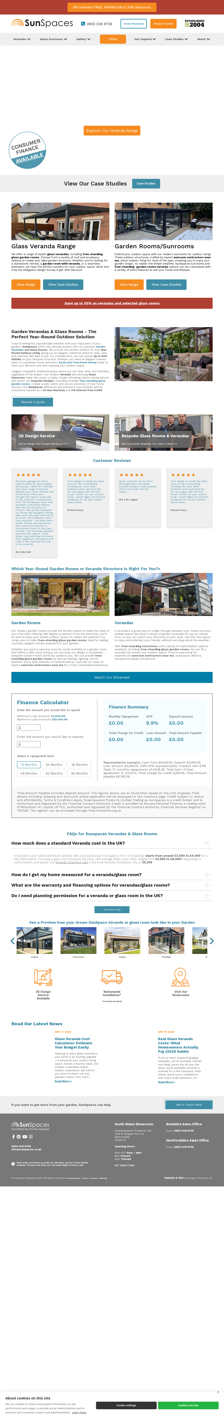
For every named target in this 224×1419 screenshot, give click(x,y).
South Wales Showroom (134, 1133)
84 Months (79, 773)
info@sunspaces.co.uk (26, 1158)
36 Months (79, 764)
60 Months (54, 773)
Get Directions (125, 1174)
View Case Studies (63, 284)
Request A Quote (163, 23)
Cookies (93, 1187)
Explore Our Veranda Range (112, 130)
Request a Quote (33, 402)
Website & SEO (174, 1187)
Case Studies (146, 183)
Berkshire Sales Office (184, 1133)
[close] (218, 1392)
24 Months (54, 764)
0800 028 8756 (99, 24)
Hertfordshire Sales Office (187, 1149)
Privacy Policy (73, 1187)
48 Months (28, 773)
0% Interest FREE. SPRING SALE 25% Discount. (112, 7)
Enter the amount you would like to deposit (50, 737)
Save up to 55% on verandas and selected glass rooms (112, 303)
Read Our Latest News (36, 1033)
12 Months (29, 764)
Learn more (79, 1412)
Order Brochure (134, 23)
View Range (26, 284)
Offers (113, 39)
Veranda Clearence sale (71, 862)
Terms (85, 1187)
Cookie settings (126, 1405)
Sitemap (103, 1187)
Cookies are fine (188, 1405)
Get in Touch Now (189, 1114)
